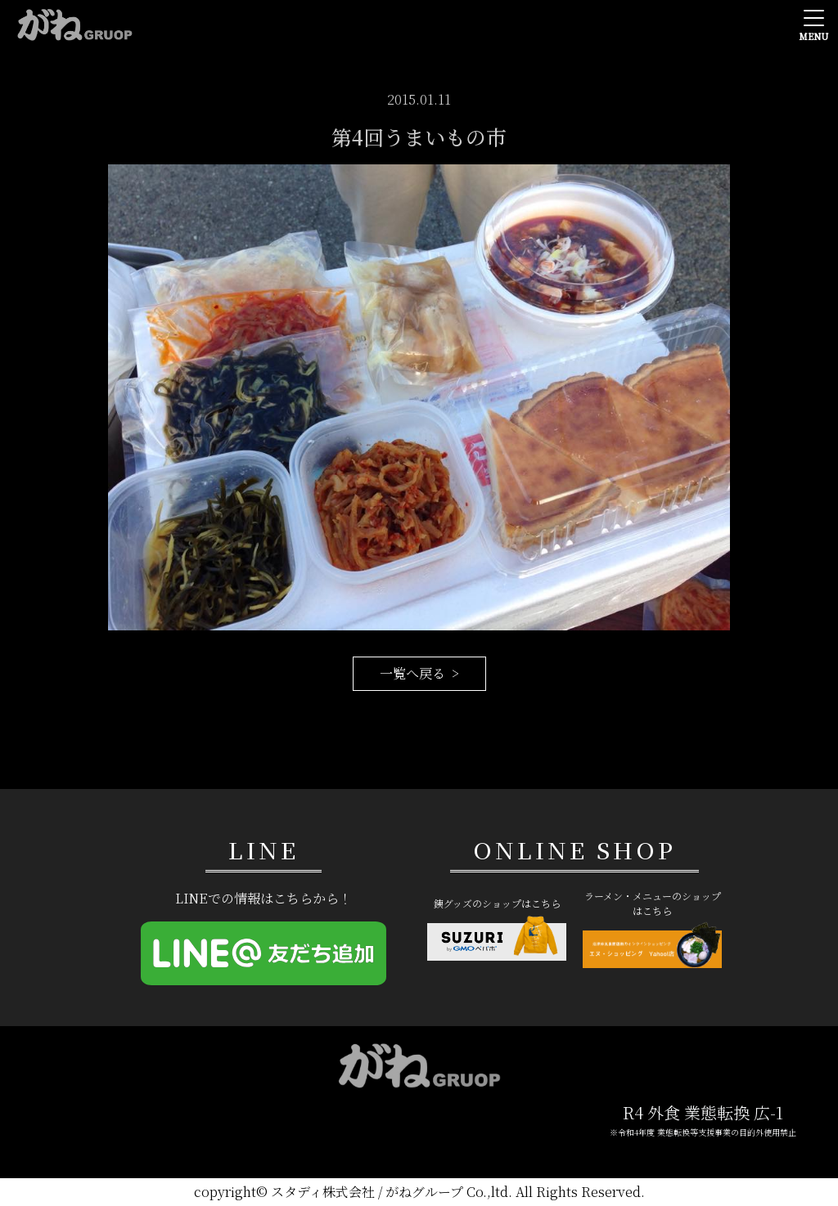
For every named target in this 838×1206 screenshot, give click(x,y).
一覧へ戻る (412, 673)
